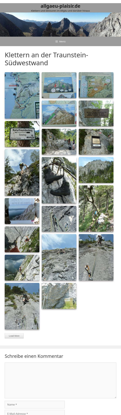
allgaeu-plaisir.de (61, 6)
